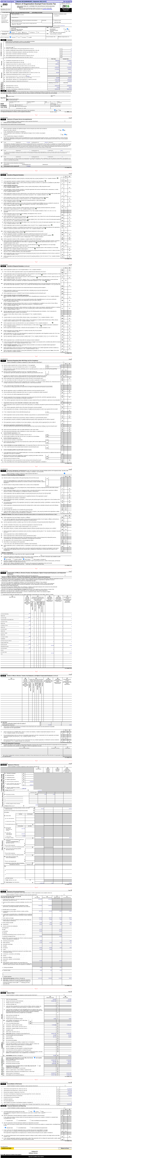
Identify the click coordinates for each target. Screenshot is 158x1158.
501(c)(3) (13, 32)
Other (29, 37)
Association (24, 37)
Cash (31, 1111)
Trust (19, 37)
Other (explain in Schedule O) (39, 559)
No (68, 29)
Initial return (3, 18)
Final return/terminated (4, 20)
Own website (8, 559)
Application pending (4, 22)
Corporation (13, 37)
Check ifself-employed (53, 103)
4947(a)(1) (32, 32)
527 (38, 32)
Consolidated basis (22, 1120)
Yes (65, 29)
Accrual (37, 1111)
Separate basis (9, 1120)
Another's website (18, 559)
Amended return (4, 21)
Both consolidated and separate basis (39, 1120)
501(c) (19, 32)
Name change (3, 17)
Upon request (27, 559)
